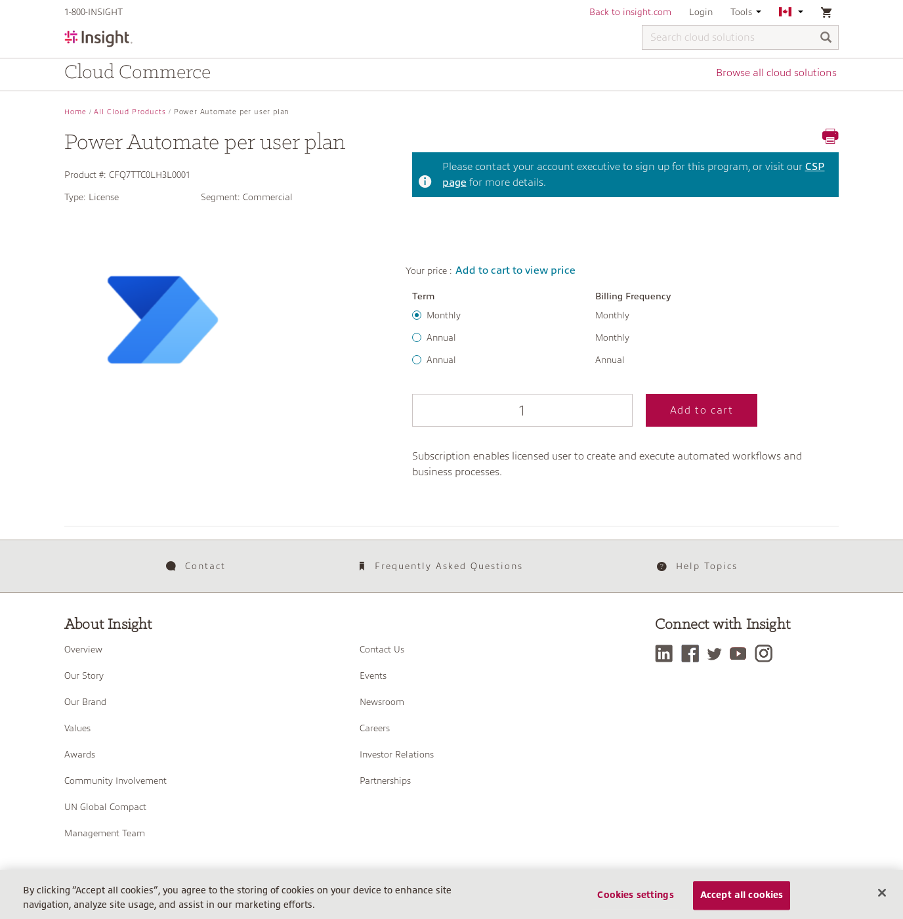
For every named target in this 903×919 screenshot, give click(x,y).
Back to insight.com (630, 12)
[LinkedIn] (667, 649)
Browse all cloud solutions (778, 74)
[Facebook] (694, 649)
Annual (441, 337)
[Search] (826, 38)
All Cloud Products (130, 112)
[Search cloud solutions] (740, 37)
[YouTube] (743, 649)
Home (75, 112)
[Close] (882, 903)
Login (701, 12)
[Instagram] (770, 649)
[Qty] (445, 410)
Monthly (444, 315)
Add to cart (547, 410)
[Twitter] (719, 649)
